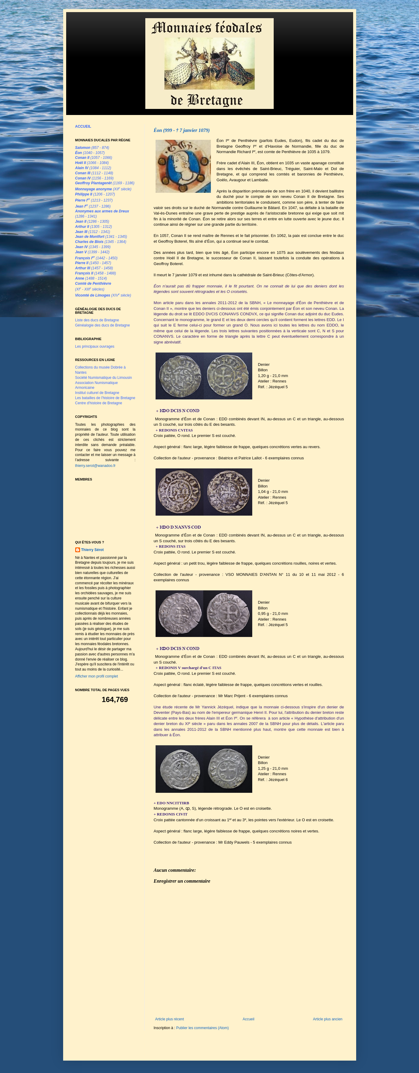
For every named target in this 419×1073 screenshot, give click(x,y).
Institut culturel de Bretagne (97, 393)
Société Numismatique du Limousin (103, 378)
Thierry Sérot (92, 550)
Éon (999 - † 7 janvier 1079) (182, 130)
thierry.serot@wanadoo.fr (95, 466)
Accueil (248, 1019)
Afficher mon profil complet (96, 676)
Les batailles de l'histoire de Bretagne (105, 398)
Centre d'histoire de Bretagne (98, 403)
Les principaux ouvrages (94, 346)
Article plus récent (169, 1019)
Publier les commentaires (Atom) (202, 1028)
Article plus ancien (327, 1019)
